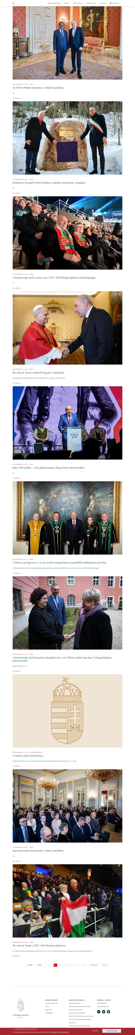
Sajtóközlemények (35, 752)
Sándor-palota (77, 3)
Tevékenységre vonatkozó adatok (79, 1006)
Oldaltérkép (49, 1013)
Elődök (66, 3)
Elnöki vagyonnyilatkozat (77, 1013)
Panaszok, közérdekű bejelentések (80, 1019)
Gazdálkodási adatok (75, 1009)
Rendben (95, 1030)
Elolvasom (16, 98)
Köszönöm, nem (111, 1030)
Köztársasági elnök (51, 1003)
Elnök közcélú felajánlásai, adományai (81, 1016)
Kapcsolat (103, 3)
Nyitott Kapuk (91, 3)
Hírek (32, 84)
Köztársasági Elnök (54, 3)
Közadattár (72, 1022)
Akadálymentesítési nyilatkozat (79, 1025)
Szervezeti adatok (74, 1003)
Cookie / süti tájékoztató (60, 1032)
